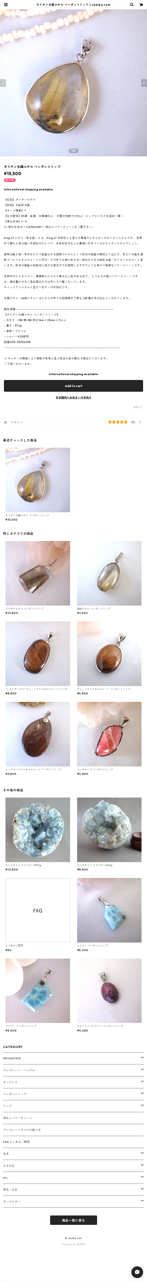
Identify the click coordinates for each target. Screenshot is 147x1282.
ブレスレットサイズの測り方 (22, 1130)
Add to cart (73, 386)
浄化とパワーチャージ (17, 1118)
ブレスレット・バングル (19, 1070)
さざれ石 (9, 1166)
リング (7, 1106)
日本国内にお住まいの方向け (73, 397)
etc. (5, 1177)
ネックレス (10, 1082)
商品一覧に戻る (73, 1220)
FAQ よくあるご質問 (16, 1142)
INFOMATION (12, 1058)
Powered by (73, 1244)
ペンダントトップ (14, 1094)
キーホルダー (12, 1201)
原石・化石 (10, 1189)
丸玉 (6, 1154)
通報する (138, 407)
